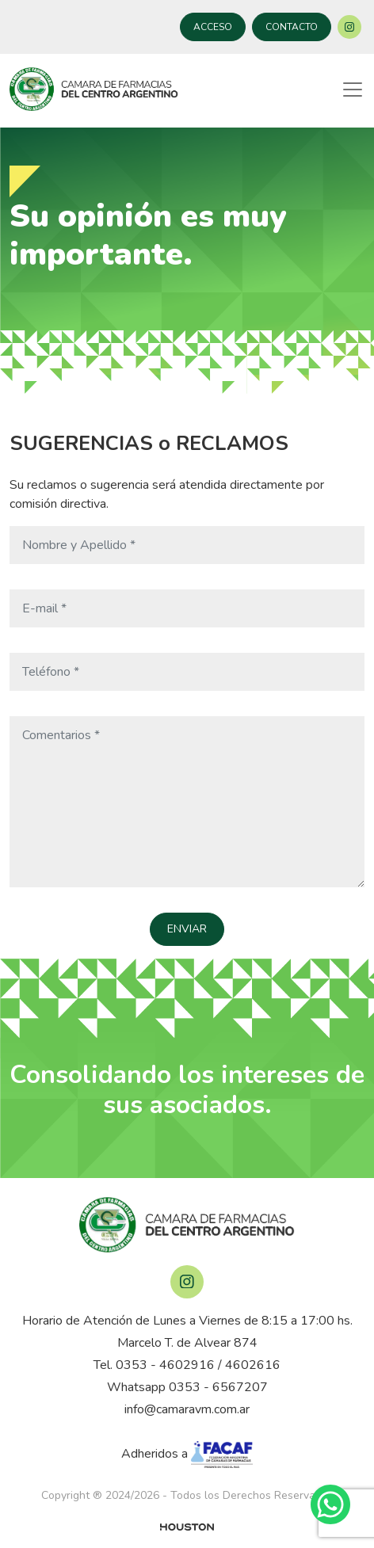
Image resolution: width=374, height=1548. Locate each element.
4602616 (252, 1365)
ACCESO (212, 27)
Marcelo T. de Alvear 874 (187, 1343)
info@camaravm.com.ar (187, 1409)
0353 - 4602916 (165, 1365)
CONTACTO (291, 27)
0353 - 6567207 (218, 1387)
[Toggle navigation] (352, 89)
